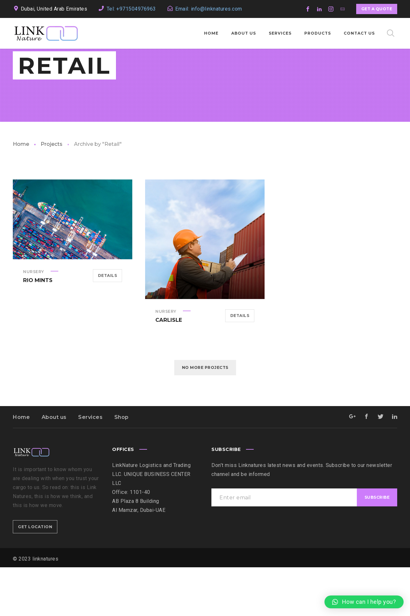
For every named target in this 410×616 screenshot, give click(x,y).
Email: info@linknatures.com (208, 9)
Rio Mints (37, 329)
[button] (364, 601)
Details (107, 324)
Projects (51, 193)
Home (21, 193)
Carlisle (168, 368)
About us (54, 466)
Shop (121, 466)
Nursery (33, 320)
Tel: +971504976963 (131, 9)
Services (90, 466)
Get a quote (376, 8)
